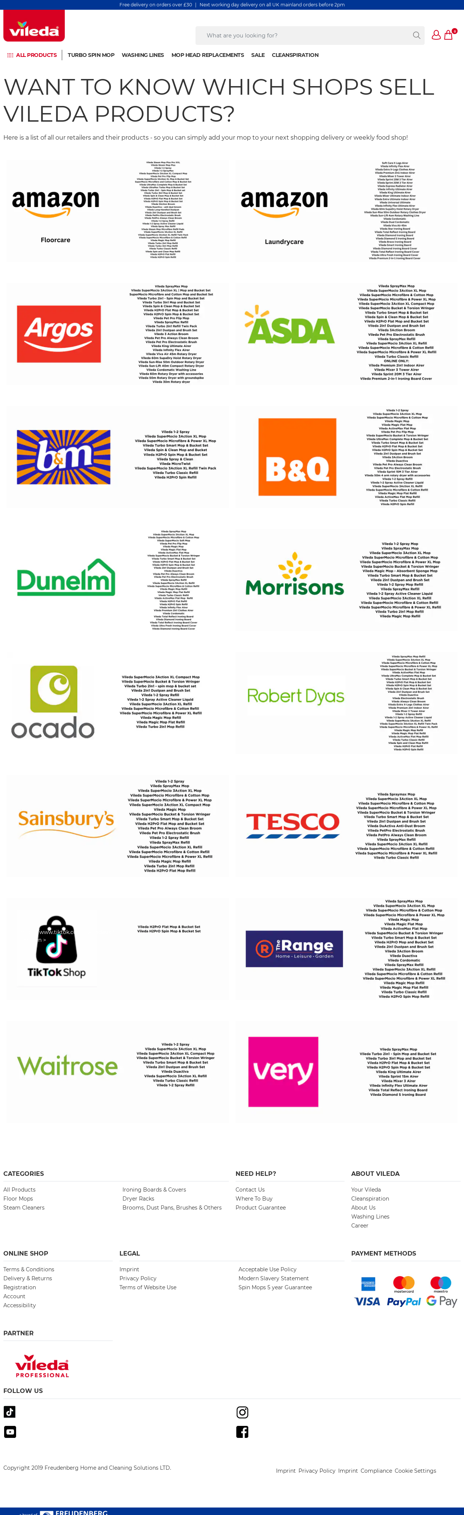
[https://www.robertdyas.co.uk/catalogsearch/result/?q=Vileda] (347, 703)
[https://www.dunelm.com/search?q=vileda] (118, 580)
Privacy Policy (138, 1278)
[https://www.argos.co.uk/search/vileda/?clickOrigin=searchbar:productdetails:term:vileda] (118, 334)
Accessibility (19, 1305)
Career (360, 1225)
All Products (19, 1189)
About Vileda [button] (375, 1173)
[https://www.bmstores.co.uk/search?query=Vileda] (118, 457)
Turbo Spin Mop (91, 55)
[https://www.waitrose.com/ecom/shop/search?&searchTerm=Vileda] (118, 1072)
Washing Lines (143, 55)
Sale (257, 55)
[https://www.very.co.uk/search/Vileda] (347, 1072)
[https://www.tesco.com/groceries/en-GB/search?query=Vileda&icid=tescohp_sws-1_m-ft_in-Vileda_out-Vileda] (347, 826)
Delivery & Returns (27, 1278)
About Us (363, 1207)
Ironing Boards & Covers (154, 1189)
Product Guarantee (261, 1207)
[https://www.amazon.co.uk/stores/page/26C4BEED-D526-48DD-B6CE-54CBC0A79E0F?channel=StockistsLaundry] (347, 211)
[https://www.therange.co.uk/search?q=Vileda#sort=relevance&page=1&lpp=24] (347, 949)
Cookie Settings (415, 1470)
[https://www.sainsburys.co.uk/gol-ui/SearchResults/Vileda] (118, 826)
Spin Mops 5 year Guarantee (275, 1287)
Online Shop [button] (25, 1253)
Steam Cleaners (24, 1207)
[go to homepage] (34, 26)
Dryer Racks (138, 1198)
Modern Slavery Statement (274, 1278)
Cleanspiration (295, 55)
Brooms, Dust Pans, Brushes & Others (172, 1207)
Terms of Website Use (147, 1287)
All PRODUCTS (36, 55)
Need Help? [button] (256, 1173)
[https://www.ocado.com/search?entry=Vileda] (118, 703)
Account (14, 1296)
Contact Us (250, 1189)
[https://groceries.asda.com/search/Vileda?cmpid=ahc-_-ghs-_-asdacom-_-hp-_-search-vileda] (347, 334)
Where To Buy (254, 1198)
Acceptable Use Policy (268, 1269)
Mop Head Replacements (208, 55)
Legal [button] (129, 1253)
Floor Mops (18, 1198)
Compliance (376, 1470)
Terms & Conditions (28, 1269)
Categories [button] (23, 1173)
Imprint (129, 1269)
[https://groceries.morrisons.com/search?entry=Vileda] (347, 580)
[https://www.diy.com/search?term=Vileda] (347, 457)
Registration (19, 1287)
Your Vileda (366, 1189)
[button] (436, 35)
